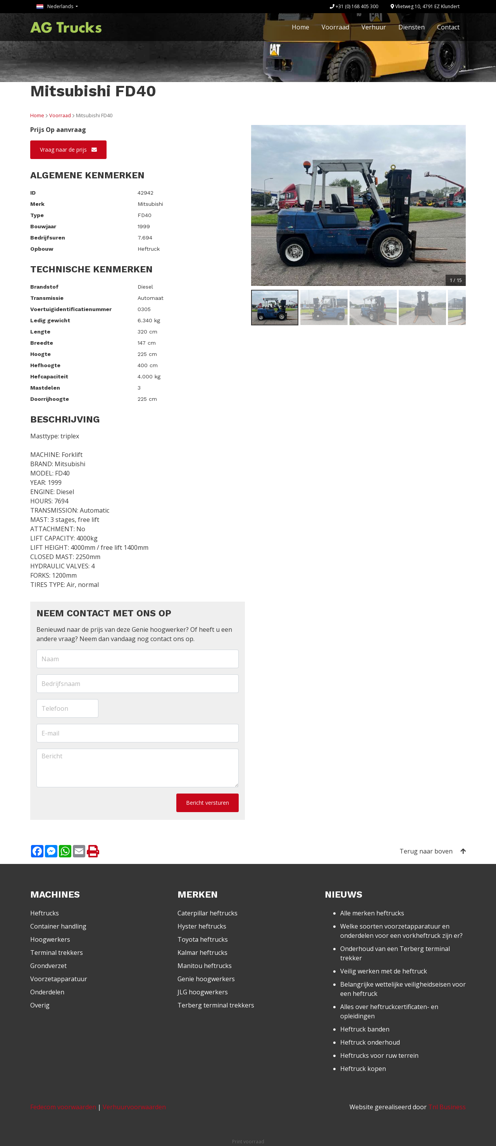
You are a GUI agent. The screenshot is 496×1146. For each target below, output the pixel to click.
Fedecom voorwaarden (63, 1107)
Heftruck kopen (363, 1068)
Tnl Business (447, 1107)
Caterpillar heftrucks (207, 913)
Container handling (58, 926)
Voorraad (335, 27)
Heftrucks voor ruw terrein (379, 1055)
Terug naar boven (433, 851)
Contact (448, 27)
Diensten (411, 27)
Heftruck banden (364, 1029)
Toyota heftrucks (202, 939)
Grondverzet (48, 965)
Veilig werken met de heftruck (383, 971)
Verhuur (374, 27)
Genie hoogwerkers (206, 979)
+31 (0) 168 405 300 (354, 6)
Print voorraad (248, 1141)
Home (300, 27)
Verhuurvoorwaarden (134, 1107)
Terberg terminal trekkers (215, 1005)
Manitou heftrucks (204, 965)
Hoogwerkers (50, 939)
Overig (40, 1005)
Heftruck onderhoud (370, 1042)
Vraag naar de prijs (68, 149)
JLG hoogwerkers (202, 992)
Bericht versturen (207, 802)
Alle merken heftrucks (372, 913)
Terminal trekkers (56, 952)
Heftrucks (44, 913)
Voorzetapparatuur (58, 979)
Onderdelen (47, 992)
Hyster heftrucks (201, 926)
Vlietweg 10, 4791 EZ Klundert (425, 6)
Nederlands (55, 6)
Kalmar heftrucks (202, 952)
